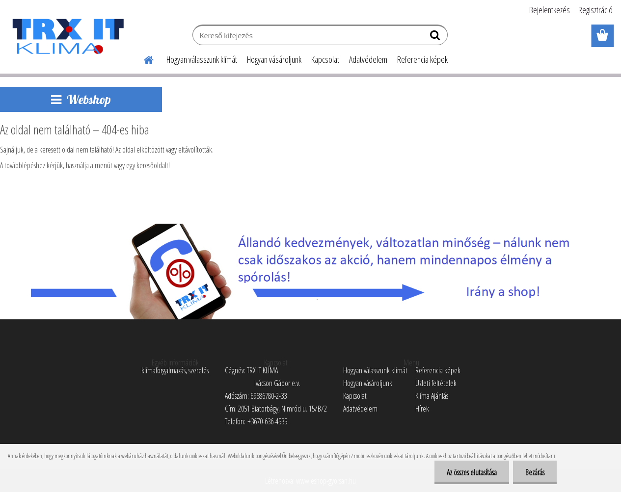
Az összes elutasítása (472, 472)
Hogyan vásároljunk (274, 59)
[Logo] (67, 36)
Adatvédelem (368, 59)
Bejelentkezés (549, 10)
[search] (436, 37)
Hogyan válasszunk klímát (201, 59)
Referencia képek (422, 59)
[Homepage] (142, 58)
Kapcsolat (325, 59)
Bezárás (534, 472)
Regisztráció (595, 10)
